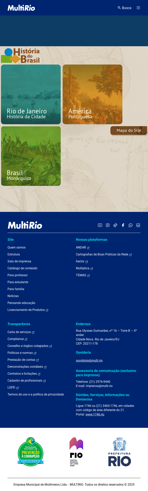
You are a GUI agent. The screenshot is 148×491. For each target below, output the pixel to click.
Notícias (13, 296)
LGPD (13, 387)
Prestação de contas (23, 360)
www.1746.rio (95, 414)
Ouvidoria (83, 352)
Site (11, 240)
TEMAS (83, 275)
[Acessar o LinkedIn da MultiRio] (138, 225)
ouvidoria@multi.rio (89, 360)
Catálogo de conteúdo (22, 268)
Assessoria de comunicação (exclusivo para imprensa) (106, 373)
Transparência (19, 324)
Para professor (18, 275)
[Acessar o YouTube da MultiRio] (100, 225)
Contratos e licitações (24, 374)
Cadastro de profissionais (27, 381)
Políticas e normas (22, 353)
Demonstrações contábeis (27, 367)
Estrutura (14, 254)
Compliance (18, 339)
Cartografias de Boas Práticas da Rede (104, 254)
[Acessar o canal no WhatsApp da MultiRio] (130, 225)
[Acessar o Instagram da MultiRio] (107, 225)
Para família (16, 289)
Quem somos (17, 247)
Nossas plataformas (91, 240)
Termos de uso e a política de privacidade (36, 394)
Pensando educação (21, 303)
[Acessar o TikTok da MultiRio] (115, 225)
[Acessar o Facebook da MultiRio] (123, 225)
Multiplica (84, 268)
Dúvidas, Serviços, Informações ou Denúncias (102, 397)
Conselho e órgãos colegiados (30, 346)
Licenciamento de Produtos (28, 310)
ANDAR (83, 247)
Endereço (83, 324)
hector (82, 261)
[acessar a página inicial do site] (21, 8)
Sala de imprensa (19, 261)
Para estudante (18, 282)
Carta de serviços (21, 332)
